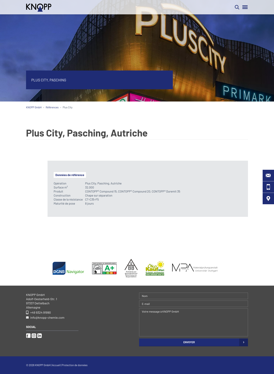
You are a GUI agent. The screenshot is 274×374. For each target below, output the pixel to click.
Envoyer (189, 342)
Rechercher (237, 7)
